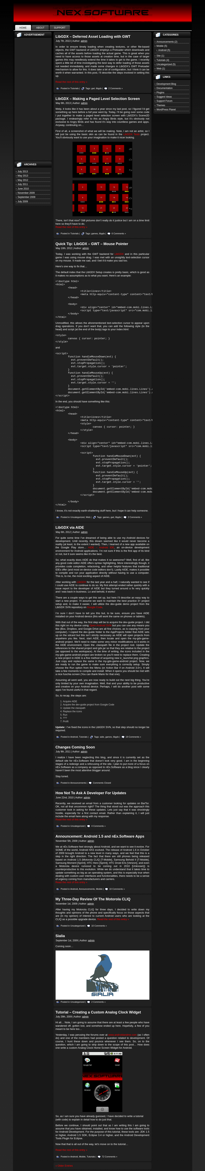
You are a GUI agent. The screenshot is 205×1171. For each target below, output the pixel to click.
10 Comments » (117, 889)
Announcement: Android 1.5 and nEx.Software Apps (100, 836)
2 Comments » (115, 88)
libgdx (99, 88)
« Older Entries (64, 1165)
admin (84, 41)
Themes (161, 105)
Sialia (60, 936)
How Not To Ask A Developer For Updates (91, 793)
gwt (93, 88)
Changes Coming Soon (75, 747)
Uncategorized (77, 517)
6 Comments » (119, 233)
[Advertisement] (33, 99)
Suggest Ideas (164, 96)
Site (159, 55)
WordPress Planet (166, 109)
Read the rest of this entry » (71, 81)
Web (88, 517)
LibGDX (119, 253)
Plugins (160, 92)
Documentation (165, 88)
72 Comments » (109, 1156)
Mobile (99, 889)
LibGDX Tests (132, 134)
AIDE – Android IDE (101, 547)
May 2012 (23, 180)
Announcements (78, 783)
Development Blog (166, 84)
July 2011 (23, 184)
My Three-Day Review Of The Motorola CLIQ (93, 899)
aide (102, 737)
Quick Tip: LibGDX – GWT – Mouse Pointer (92, 244)
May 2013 (23, 175)
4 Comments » (98, 826)
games (94, 233)
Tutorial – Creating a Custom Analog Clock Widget (98, 1012)
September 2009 (26, 197)
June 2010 (23, 188)
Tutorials (74, 88)
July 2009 (23, 201)
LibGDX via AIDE (70, 528)
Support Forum (165, 101)
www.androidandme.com (122, 1034)
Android (74, 737)
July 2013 (23, 171)
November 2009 (26, 193)
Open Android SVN (100, 625)
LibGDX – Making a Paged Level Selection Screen (98, 99)
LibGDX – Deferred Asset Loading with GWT (93, 37)
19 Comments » (133, 737)
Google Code (94, 607)
